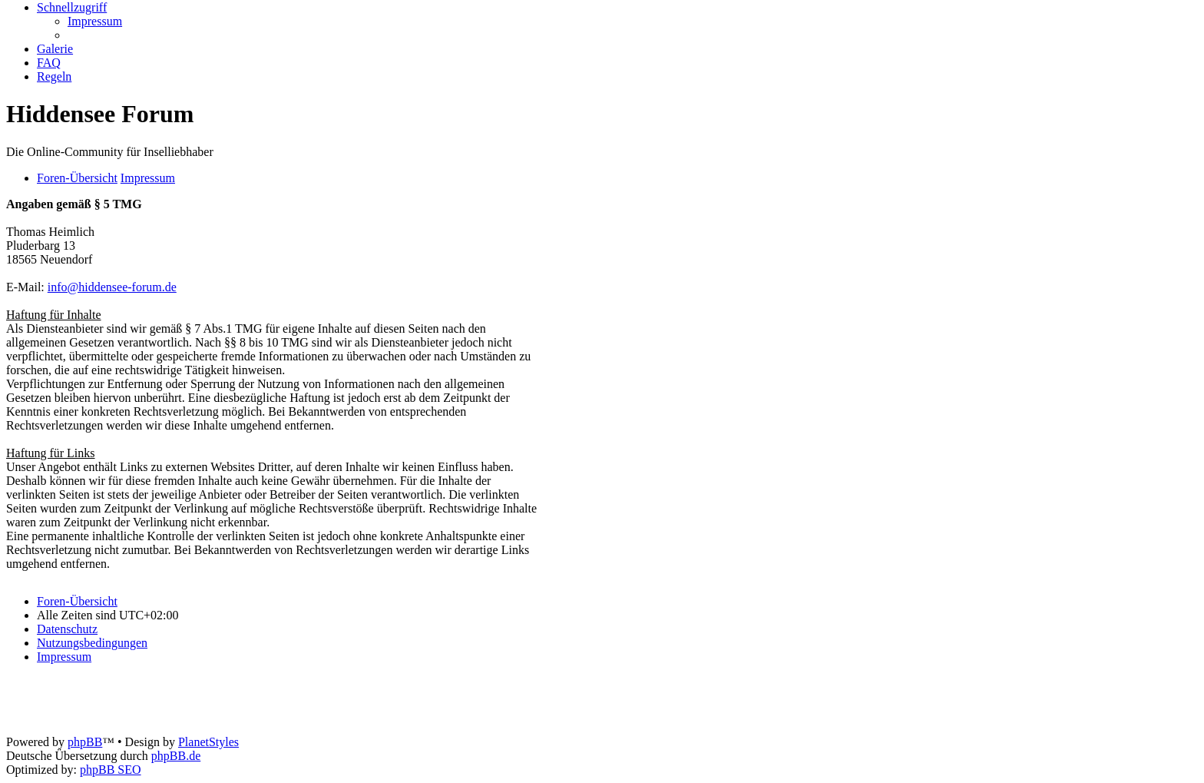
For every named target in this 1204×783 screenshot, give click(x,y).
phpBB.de (175, 755)
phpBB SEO (110, 769)
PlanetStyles (208, 741)
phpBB (85, 741)
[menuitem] (95, 21)
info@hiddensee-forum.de (112, 287)
